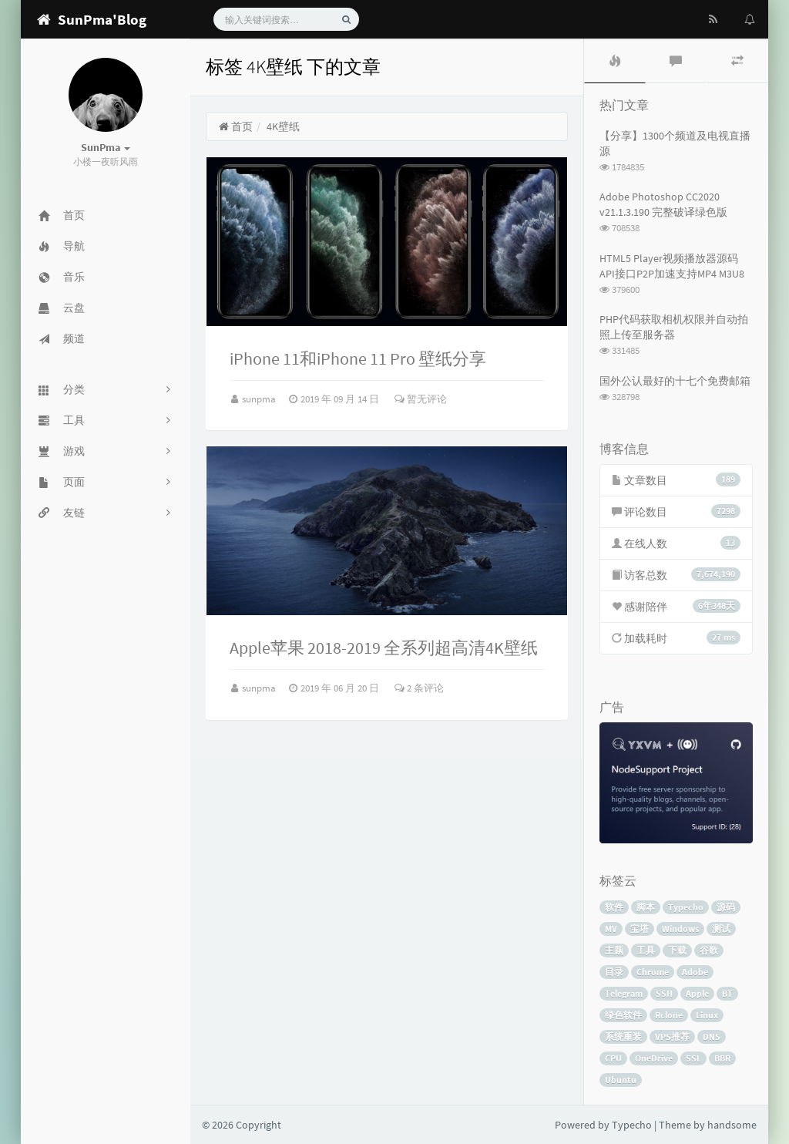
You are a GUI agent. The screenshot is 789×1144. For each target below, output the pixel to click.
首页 (235, 126)
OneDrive (654, 1058)
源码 (726, 907)
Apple (697, 993)
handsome (732, 1125)
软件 (614, 907)
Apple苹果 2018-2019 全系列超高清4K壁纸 (384, 647)
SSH (664, 993)
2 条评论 (419, 688)
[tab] (615, 61)
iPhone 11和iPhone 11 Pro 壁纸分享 (358, 358)
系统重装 (623, 1036)
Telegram (624, 993)
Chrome (652, 971)
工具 (645, 950)
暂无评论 (420, 398)
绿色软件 (623, 1015)
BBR (722, 1058)
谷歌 (709, 950)
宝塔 (639, 928)
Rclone (669, 1015)
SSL (693, 1058)
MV (611, 928)
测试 (721, 928)
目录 (614, 971)
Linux (707, 1015)
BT (727, 993)
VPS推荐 (672, 1036)
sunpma (260, 398)
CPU (613, 1058)
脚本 (645, 907)
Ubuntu (620, 1079)
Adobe (695, 971)
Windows (680, 928)
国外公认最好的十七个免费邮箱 (674, 381)
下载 (677, 950)
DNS (711, 1036)
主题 (614, 950)
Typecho (685, 907)
